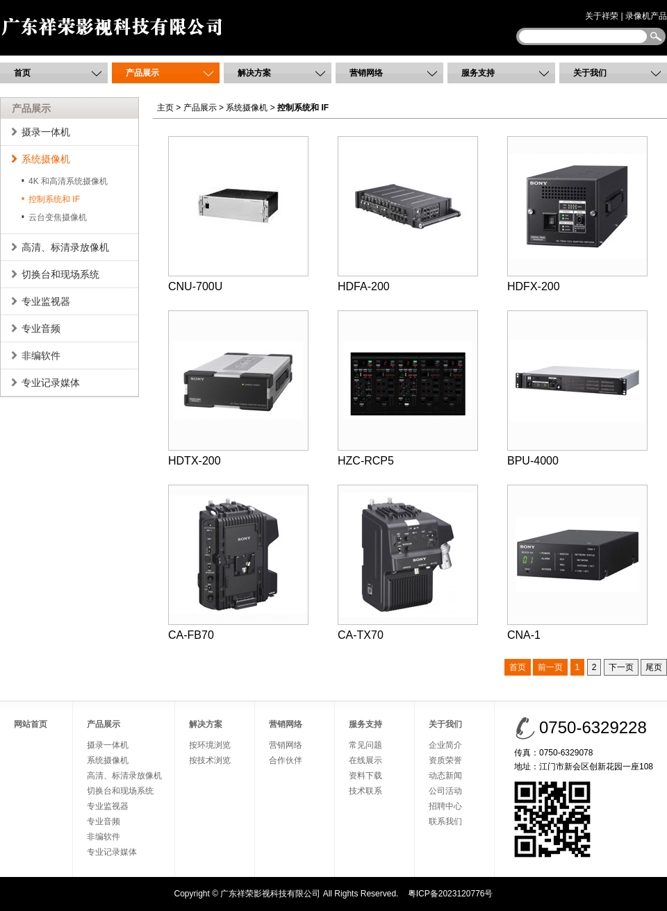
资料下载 (365, 775)
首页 (22, 73)
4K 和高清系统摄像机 (68, 181)
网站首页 (30, 724)
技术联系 (365, 791)
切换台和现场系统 (60, 274)
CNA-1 (577, 563)
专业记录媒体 (51, 382)
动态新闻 (445, 775)
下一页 (621, 667)
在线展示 (365, 760)
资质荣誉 (445, 760)
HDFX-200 (577, 214)
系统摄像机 (46, 159)
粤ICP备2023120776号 (450, 894)
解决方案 (254, 73)
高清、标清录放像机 (65, 247)
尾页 (653, 667)
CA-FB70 (238, 563)
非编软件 (41, 355)
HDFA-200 (408, 214)
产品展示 (142, 73)
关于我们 (590, 73)
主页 (165, 107)
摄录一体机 (46, 131)
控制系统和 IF (54, 199)
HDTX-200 (238, 388)
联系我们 (445, 821)
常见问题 (365, 745)
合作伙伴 (285, 760)
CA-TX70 (408, 563)
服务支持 (478, 73)
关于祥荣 (601, 16)
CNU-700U (238, 214)
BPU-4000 (577, 388)
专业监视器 (46, 301)
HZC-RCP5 (408, 388)
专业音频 (41, 328)
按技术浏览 (210, 760)
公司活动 (445, 791)
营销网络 (366, 73)
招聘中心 (445, 806)
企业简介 (445, 745)
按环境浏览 (210, 745)
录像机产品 (646, 16)
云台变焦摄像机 (57, 217)
